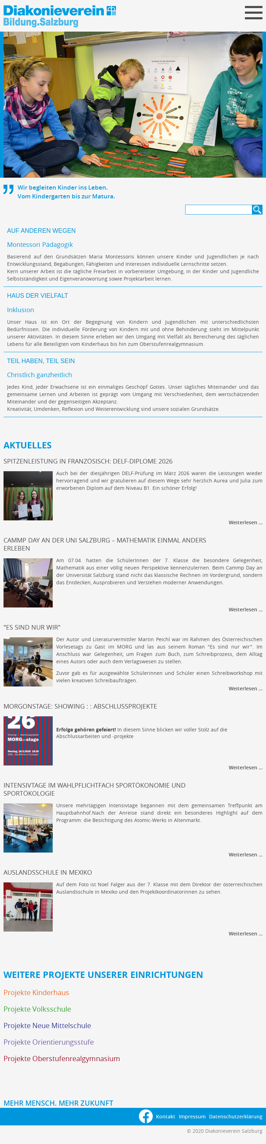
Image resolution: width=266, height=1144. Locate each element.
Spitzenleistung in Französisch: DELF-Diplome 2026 (88, 461)
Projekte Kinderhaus (36, 992)
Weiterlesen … (245, 522)
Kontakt (165, 1116)
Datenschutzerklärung (235, 1116)
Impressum (192, 1116)
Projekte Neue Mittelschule (47, 1025)
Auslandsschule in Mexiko (48, 872)
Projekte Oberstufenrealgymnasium (62, 1058)
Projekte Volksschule (37, 1009)
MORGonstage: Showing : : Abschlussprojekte (80, 706)
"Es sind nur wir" (32, 627)
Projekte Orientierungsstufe (49, 1042)
